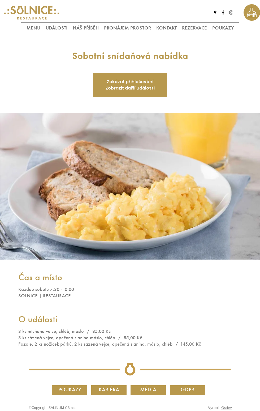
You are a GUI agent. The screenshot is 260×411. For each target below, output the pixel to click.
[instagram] (231, 12)
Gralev (226, 407)
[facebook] (223, 12)
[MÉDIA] (148, 390)
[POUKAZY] (69, 390)
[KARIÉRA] (109, 390)
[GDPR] (187, 390)
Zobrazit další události (130, 88)
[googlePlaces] (215, 12)
